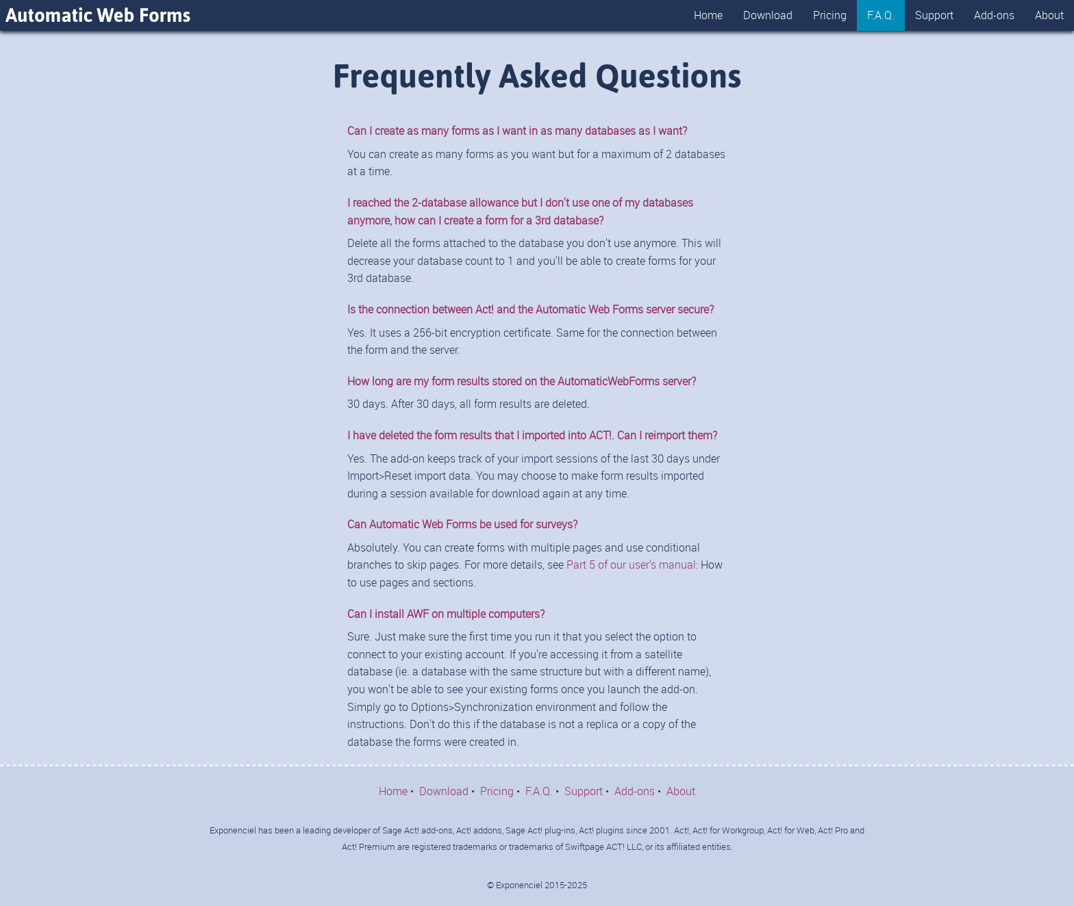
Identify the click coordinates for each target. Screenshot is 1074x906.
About (1049, 15)
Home (708, 15)
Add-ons (994, 15)
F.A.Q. (881, 15)
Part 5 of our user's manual (631, 564)
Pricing (830, 15)
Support (934, 15)
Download (767, 15)
